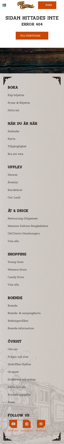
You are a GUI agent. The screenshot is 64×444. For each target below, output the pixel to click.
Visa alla (13, 241)
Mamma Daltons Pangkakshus (28, 226)
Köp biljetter (16, 95)
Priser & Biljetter (19, 103)
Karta (11, 139)
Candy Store (16, 277)
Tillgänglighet (17, 146)
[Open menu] (60, 5)
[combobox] (6, 5)
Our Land (14, 197)
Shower (13, 175)
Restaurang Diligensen (23, 218)
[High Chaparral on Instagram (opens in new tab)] (26, 426)
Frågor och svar (18, 357)
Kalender (14, 131)
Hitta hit (13, 110)
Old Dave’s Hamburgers (24, 233)
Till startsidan (32, 35)
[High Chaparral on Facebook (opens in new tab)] (40, 426)
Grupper (13, 372)
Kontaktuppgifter (19, 394)
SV (7, 5)
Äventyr (13, 182)
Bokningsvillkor (18, 321)
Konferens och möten (22, 379)
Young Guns (16, 262)
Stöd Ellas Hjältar (19, 364)
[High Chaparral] (25, 5)
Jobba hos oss (17, 387)
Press (11, 402)
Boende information (21, 328)
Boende (12, 305)
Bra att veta (15, 154)
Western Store (17, 269)
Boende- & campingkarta (24, 313)
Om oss (13, 349)
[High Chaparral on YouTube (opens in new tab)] (13, 426)
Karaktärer (15, 190)
